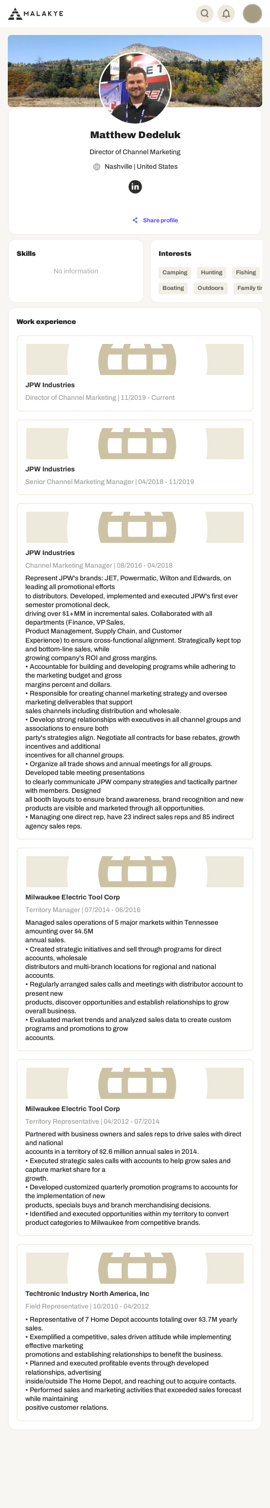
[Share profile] (155, 220)
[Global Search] (205, 13)
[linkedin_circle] (135, 187)
